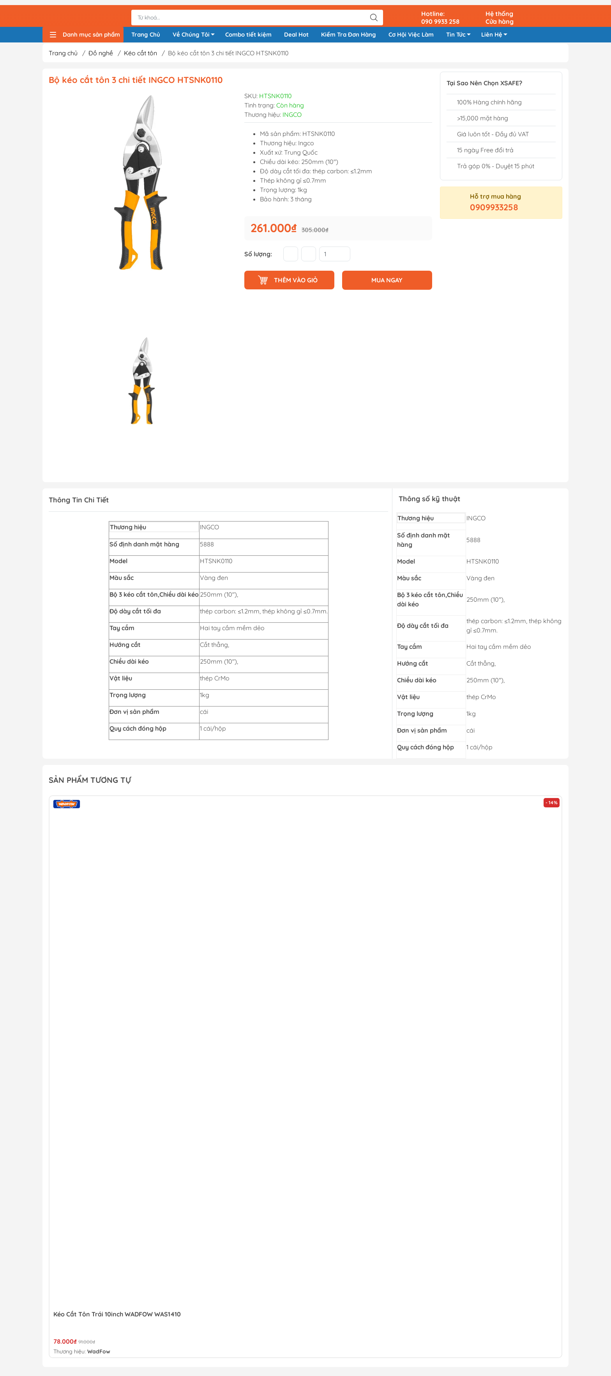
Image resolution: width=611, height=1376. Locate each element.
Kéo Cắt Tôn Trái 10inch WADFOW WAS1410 (117, 1317)
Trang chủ (63, 56)
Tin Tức (460, 32)
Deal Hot (296, 30)
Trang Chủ (145, 30)
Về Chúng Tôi (196, 32)
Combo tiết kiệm (248, 30)
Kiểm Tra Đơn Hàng (348, 30)
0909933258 (494, 209)
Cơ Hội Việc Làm (411, 30)
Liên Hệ (496, 32)
